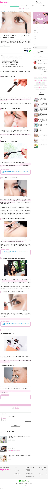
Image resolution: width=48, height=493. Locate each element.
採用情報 (31, 483)
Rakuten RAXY (4, 2)
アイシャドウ (18, 450)
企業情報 (17, 483)
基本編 (45, 78)
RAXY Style (14, 5)
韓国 (35, 80)
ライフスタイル (43, 89)
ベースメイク (36, 32)
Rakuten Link (40, 474)
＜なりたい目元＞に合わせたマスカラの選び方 (10, 60)
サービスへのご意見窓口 (29, 473)
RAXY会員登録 (41, 469)
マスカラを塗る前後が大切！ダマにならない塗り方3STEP (12, 58)
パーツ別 (41, 85)
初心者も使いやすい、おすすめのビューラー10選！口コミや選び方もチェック (15, 397)
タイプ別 (37, 89)
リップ (43, 82)
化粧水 (45, 85)
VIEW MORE (46, 71)
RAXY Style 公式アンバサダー (12, 450)
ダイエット (45, 87)
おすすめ (40, 77)
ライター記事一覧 (27, 421)
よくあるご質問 (43, 5)
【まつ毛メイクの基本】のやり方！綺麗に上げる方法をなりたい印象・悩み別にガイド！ (15, 324)
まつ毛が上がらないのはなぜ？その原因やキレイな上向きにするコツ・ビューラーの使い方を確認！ (15, 252)
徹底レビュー (38, 82)
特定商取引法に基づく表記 (30, 476)
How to (1, 46)
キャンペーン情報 (24, 5)
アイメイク (4, 45)
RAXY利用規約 (28, 474)
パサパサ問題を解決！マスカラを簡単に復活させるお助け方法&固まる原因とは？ (15, 172)
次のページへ (15, 405)
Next (29, 410)
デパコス (36, 87)
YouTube (40, 476)
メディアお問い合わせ (29, 470)
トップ (5, 5)
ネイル (35, 40)
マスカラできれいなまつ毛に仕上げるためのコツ (10, 62)
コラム (35, 42)
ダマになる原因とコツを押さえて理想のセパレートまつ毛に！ (12, 66)
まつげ (8, 46)
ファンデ (40, 87)
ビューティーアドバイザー (17, 474)
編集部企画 (44, 77)
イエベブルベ (36, 85)
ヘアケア (35, 38)
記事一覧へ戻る (15, 425)
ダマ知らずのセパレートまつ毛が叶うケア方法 (10, 64)
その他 (35, 44)
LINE (39, 473)
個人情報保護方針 (21, 483)
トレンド (45, 80)
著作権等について (26, 483)
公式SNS (33, 5)
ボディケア (35, 36)
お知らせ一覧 (28, 469)
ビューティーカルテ (16, 473)
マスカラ (5, 46)
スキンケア (35, 30)
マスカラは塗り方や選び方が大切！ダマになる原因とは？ (11, 57)
